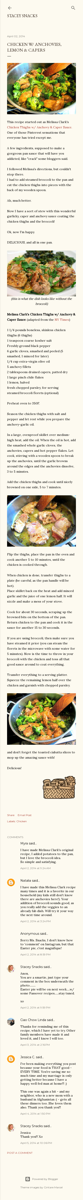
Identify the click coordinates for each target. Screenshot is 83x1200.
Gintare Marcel (53, 1187)
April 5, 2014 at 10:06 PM (36, 1143)
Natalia (25, 881)
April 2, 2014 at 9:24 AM (35, 868)
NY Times (62, 320)
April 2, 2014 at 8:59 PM (35, 954)
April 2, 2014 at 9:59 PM (35, 1007)
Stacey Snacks (22, 15)
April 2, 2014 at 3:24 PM (35, 921)
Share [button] (10, 815)
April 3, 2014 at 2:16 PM (35, 1044)
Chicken (21, 821)
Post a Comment (20, 1152)
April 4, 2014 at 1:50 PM (35, 1113)
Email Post (25, 815)
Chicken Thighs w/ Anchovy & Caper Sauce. (39, 127)
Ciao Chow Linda (33, 1020)
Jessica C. (27, 1057)
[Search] (73, 7)
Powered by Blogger (41, 1179)
